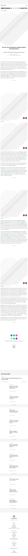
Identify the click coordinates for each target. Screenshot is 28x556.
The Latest (11, 341)
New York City (13, 239)
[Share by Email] (11, 339)
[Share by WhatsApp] (14, 339)
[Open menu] (27, 5)
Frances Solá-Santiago (14, 54)
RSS (14, 537)
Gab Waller (2, 167)
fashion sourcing (11, 72)
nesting (20, 341)
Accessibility (14, 535)
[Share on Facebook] (26, 118)
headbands (10, 314)
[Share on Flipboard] (16, 335)
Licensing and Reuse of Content (14, 528)
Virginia (19, 290)
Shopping (2, 305)
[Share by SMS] (16, 339)
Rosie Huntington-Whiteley (9, 171)
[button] (24, 118)
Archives (14, 536)
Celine (20, 170)
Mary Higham (17, 231)
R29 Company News (14, 532)
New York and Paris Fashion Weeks (10, 303)
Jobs (14, 524)
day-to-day (24, 306)
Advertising (14, 525)
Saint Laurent (23, 224)
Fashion (7, 341)
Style (18, 341)
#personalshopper (6, 75)
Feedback (14, 526)
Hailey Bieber (20, 220)
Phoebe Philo (15, 170)
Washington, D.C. (10, 237)
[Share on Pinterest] (24, 118)
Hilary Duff (7, 221)
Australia (14, 545)
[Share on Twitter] (14, 335)
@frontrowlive (19, 61)
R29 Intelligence (14, 527)
